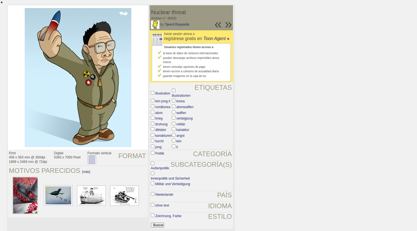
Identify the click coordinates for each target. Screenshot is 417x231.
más (86, 172)
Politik (159, 153)
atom (159, 113)
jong (158, 147)
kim (179, 141)
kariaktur (182, 130)
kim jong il (162, 101)
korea (180, 101)
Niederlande (164, 195)
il (177, 147)
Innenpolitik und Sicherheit (170, 178)
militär (180, 124)
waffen (181, 113)
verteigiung (184, 118)
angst (180, 136)
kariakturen (163, 136)
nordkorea (162, 107)
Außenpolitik (160, 168)
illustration (162, 93)
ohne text (162, 205)
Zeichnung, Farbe (168, 216)
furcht (159, 141)
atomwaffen (185, 107)
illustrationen (181, 96)
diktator (160, 130)
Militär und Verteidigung (172, 184)
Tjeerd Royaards (177, 24)
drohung (161, 124)
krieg (158, 118)
